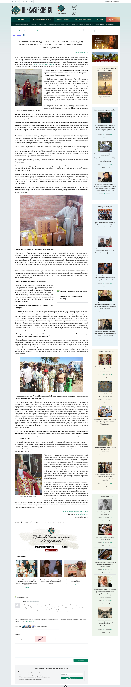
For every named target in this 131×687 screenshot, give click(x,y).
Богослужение (110, 24)
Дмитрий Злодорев (81, 52)
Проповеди (33, 24)
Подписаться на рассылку (113, 1)
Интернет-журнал (63, 19)
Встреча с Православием (42, 19)
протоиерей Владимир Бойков (43, 64)
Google (33, 626)
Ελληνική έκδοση (73, 6)
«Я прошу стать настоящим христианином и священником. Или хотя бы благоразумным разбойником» (105, 304)
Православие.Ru (29, 621)
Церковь (20, 30)
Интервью (37, 30)
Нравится (19, 35)
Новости (100, 19)
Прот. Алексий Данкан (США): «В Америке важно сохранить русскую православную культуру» (105, 223)
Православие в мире (28, 30)
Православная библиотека (56, 24)
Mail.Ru (29, 626)
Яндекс (26, 626)
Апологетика (42, 24)
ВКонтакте (23, 626)
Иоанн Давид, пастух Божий (105, 512)
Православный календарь (61, 10)
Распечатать (87, 30)
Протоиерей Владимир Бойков (105, 110)
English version (72, 13)
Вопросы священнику (83, 19)
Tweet (14, 35)
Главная (14, 30)
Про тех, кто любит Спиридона (105, 537)
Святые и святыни (71, 24)
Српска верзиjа (72, 10)
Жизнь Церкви (100, 24)
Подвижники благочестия (86, 24)
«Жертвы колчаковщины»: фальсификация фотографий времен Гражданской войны (105, 621)
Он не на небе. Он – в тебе (105, 394)
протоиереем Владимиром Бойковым (75, 511)
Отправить (81, 660)
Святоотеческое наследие (20, 24)
